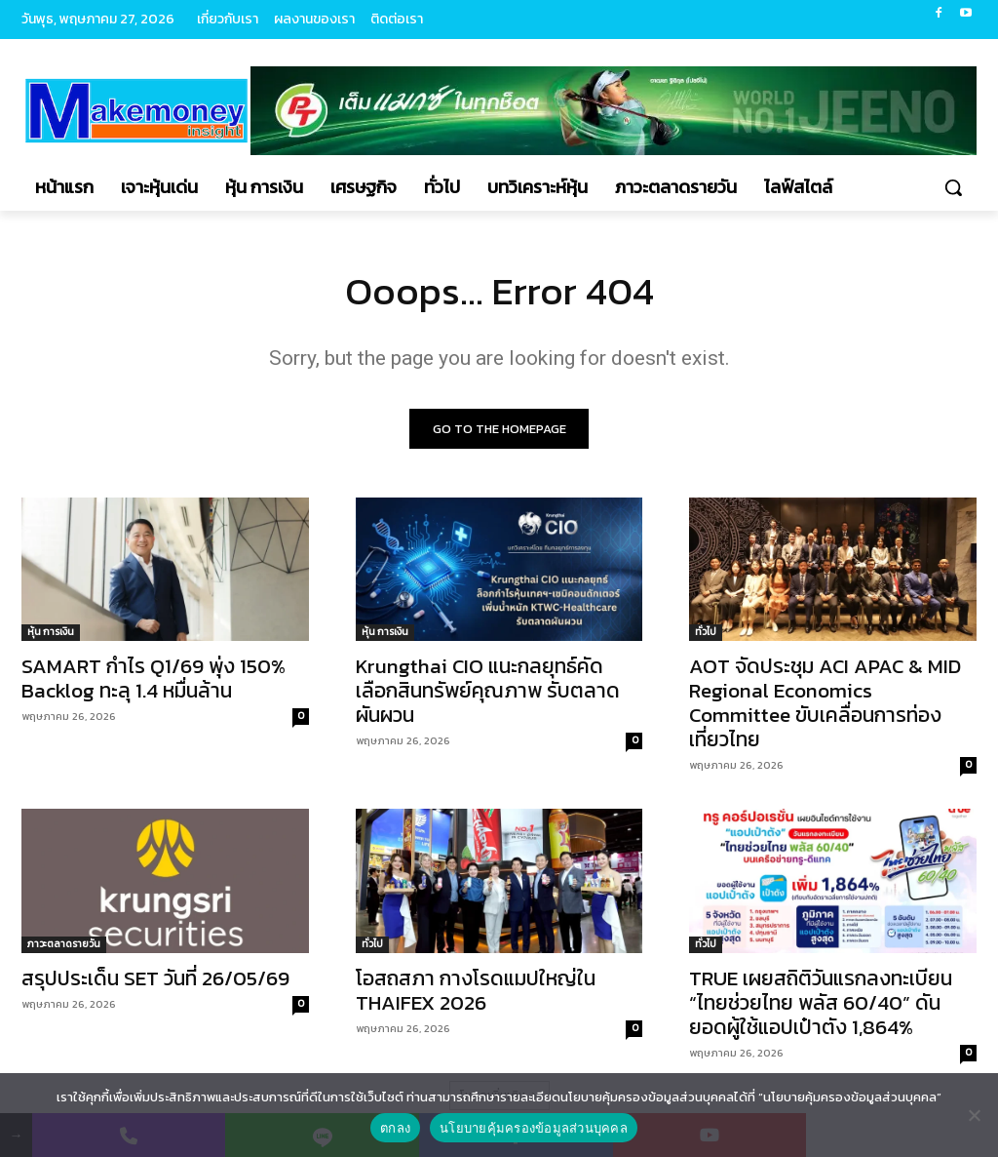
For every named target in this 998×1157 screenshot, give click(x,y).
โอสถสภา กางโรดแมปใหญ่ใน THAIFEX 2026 (475, 990)
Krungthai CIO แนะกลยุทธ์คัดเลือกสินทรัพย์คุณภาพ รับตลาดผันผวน (488, 691)
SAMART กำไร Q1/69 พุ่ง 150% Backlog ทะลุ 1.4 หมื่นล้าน (153, 679)
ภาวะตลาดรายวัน (63, 944)
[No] (973, 1115)
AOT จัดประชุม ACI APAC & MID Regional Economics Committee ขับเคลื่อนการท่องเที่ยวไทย (825, 703)
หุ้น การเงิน (50, 632)
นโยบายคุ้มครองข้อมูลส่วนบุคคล (534, 1128)
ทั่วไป (705, 632)
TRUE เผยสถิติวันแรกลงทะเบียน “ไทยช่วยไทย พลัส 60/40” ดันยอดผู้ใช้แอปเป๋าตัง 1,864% (820, 1002)
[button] (953, 187)
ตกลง (395, 1128)
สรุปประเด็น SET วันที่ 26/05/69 (155, 978)
